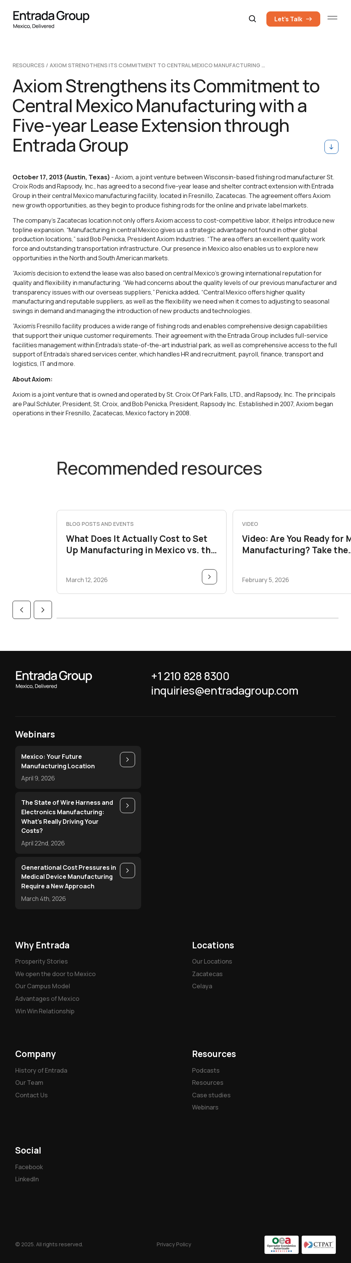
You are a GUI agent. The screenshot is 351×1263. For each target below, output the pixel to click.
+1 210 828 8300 (190, 676)
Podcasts (206, 1070)
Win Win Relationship (44, 1011)
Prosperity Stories (41, 961)
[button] (252, 19)
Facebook (29, 1167)
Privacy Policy (174, 1244)
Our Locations (212, 961)
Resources (208, 1082)
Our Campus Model (42, 986)
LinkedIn (27, 1179)
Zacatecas (207, 974)
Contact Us (31, 1095)
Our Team (29, 1082)
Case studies (211, 1095)
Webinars (205, 1107)
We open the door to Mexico (55, 974)
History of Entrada (41, 1070)
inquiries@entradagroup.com (224, 691)
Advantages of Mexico (47, 998)
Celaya (202, 986)
